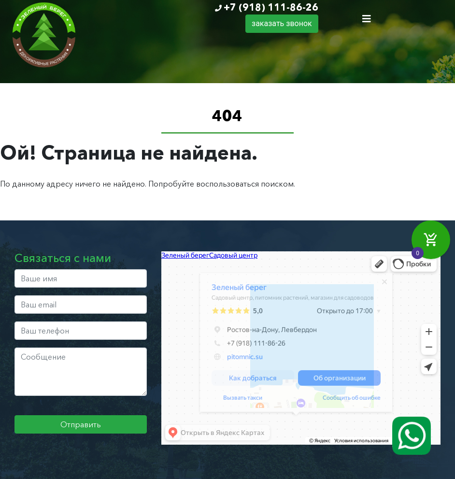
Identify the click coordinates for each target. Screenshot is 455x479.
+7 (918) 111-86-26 (271, 7)
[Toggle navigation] (366, 19)
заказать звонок (282, 23)
